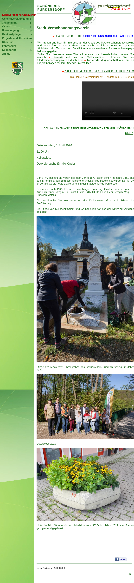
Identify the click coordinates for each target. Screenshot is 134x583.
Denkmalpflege (11, 34)
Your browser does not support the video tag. (108, 100)
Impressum (9, 46)
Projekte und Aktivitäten (17, 38)
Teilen (123, 559)
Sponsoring (9, 50)
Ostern (6, 26)
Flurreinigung (10, 30)
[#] (130, 573)
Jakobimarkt (9, 22)
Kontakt (58, 57)
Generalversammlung (15, 18)
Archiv (6, 53)
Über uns (7, 42)
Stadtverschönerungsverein (18, 14)
